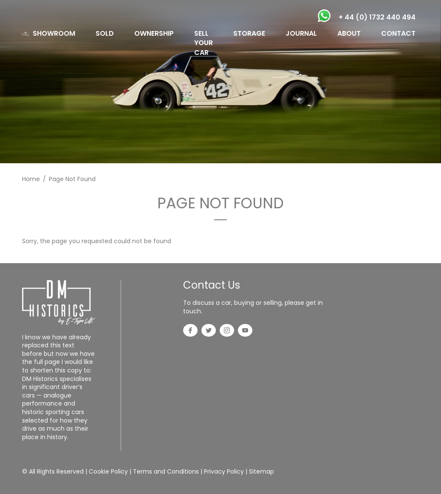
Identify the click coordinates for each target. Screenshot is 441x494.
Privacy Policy (224, 471)
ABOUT (349, 33)
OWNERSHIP (154, 33)
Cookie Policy (108, 471)
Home (31, 179)
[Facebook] (190, 331)
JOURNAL (301, 33)
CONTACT (398, 33)
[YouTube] (245, 331)
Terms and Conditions (166, 471)
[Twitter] (208, 331)
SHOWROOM (54, 33)
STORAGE (249, 33)
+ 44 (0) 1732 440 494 (377, 17)
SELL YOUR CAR (203, 42)
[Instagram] (227, 331)
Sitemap (261, 471)
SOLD (105, 33)
